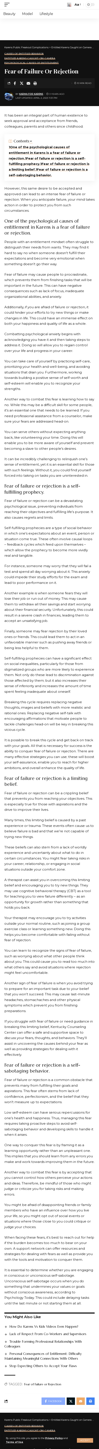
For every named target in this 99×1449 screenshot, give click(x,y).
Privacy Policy (54, 1438)
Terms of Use (14, 1442)
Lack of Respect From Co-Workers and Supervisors (47, 1334)
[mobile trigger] (8, 4)
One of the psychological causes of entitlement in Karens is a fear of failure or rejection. (44, 152)
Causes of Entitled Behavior (24, 54)
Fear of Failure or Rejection (42, 1384)
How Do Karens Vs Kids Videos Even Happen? (43, 1326)
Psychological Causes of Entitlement (31, 63)
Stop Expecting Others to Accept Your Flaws (43, 1366)
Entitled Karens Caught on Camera (29, 58)
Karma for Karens (31, 94)
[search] (69, 5)
